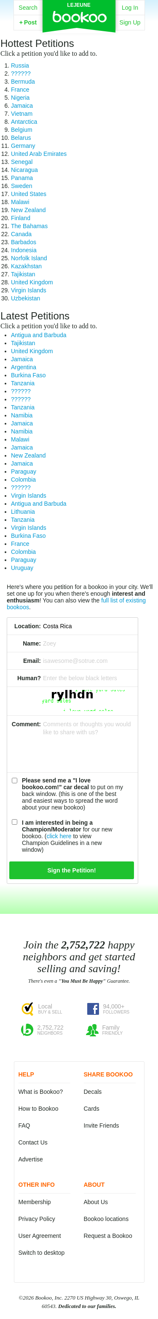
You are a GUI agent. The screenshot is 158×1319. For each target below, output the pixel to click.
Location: (27, 626)
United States (28, 194)
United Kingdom (32, 282)
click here (58, 836)
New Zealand (28, 210)
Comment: (26, 724)
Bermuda (23, 81)
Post (28, 22)
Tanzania (23, 383)
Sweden (21, 186)
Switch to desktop (42, 1252)
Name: (32, 643)
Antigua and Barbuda (39, 335)
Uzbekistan (25, 298)
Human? (29, 678)
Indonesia (24, 250)
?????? (21, 73)
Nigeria (20, 97)
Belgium (21, 129)
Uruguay (22, 567)
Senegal (21, 161)
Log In (130, 7)
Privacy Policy (37, 1218)
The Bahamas (29, 226)
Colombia (23, 479)
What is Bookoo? (41, 1091)
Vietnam (21, 113)
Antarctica (24, 121)
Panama (22, 177)
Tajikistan (23, 274)
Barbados (23, 242)
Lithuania (23, 511)
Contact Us (33, 1142)
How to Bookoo (39, 1108)
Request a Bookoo (108, 1235)
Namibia (21, 415)
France (20, 89)
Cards (91, 1108)
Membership (35, 1202)
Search (28, 7)
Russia (20, 65)
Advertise (31, 1159)
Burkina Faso (28, 375)
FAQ (24, 1125)
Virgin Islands (28, 290)
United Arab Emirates (39, 153)
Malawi (20, 202)
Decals (93, 1091)
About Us (96, 1202)
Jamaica (22, 105)
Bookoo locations (106, 1218)
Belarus (21, 137)
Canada (21, 234)
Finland (20, 218)
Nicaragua (24, 169)
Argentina (23, 367)
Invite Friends (101, 1125)
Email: (32, 660)
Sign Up (130, 22)
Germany (23, 145)
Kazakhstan (26, 266)
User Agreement (40, 1235)
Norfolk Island (29, 258)
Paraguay (23, 471)
